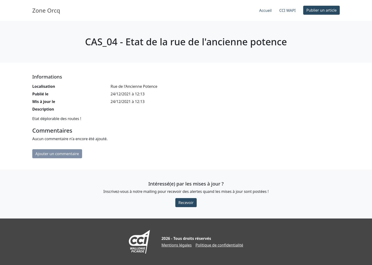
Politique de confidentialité (219, 245)
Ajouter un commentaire (57, 153)
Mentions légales (176, 245)
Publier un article (321, 10)
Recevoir (186, 202)
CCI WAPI (287, 10)
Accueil (265, 10)
